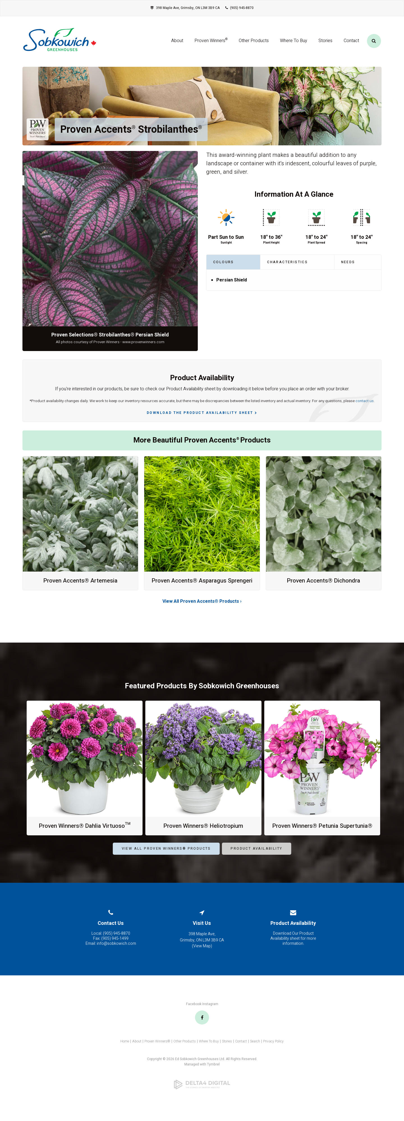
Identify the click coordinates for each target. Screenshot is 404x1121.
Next (191, 260)
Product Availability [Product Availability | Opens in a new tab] (256, 862)
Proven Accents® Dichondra (323, 580)
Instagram (210, 1018)
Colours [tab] (223, 262)
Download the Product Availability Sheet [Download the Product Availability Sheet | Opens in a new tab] (200, 412)
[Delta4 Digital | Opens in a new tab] (202, 1099)
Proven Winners (211, 42)
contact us (364, 401)
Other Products (254, 43)
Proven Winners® (157, 1055)
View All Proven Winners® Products (166, 862)
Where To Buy (293, 43)
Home (124, 1055)
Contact (351, 43)
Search (255, 1055)
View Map (202, 961)
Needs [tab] (348, 262)
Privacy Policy (273, 1055)
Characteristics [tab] (287, 262)
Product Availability (293, 938)
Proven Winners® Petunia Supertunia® (322, 837)
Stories (325, 43)
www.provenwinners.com (143, 342)
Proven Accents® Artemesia (80, 580)
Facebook (193, 1018)
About (177, 43)
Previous (28, 260)
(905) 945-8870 (242, 7)
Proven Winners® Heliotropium (203, 833)
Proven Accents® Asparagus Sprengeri (201, 584)
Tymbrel (213, 1078)
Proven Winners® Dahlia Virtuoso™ (84, 833)
